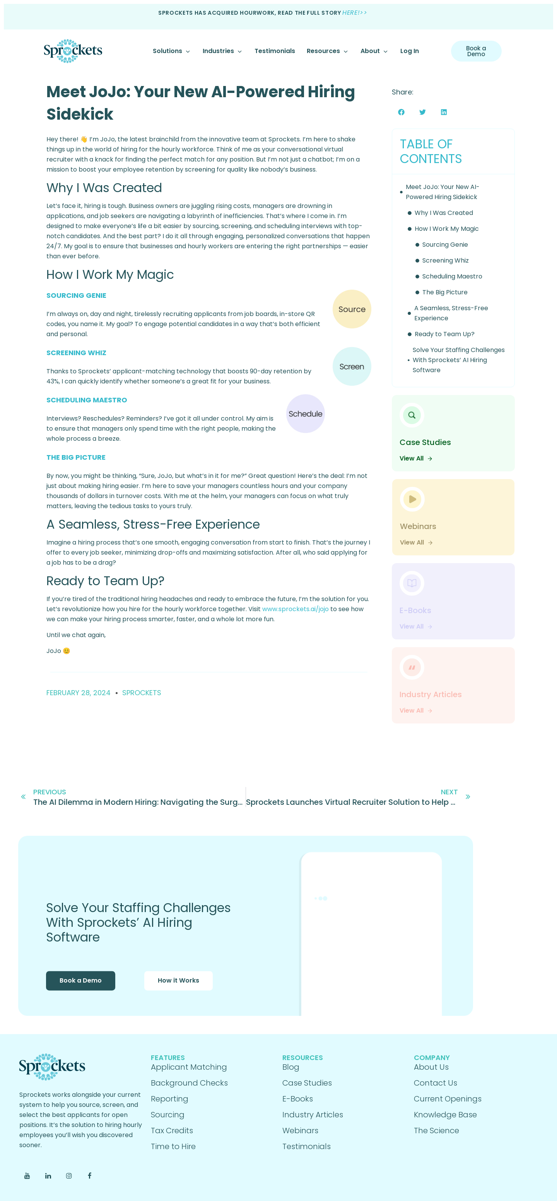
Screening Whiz (445, 260)
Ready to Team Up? (445, 334)
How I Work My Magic (447, 228)
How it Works (178, 989)
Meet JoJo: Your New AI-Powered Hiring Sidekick (443, 191)
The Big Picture (445, 292)
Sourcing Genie (445, 244)
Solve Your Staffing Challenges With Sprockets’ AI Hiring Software (459, 360)
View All (416, 458)
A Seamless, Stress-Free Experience (451, 313)
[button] (401, 112)
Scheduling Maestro (452, 276)
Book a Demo (81, 989)
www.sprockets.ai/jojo (295, 609)
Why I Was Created (444, 212)
